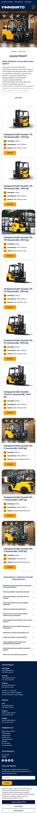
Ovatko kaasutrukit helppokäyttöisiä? (14, 609)
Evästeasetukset (7, 745)
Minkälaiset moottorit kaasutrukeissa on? (16, 633)
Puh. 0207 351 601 (7, 672)
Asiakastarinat (6, 735)
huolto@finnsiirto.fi (8, 705)
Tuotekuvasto (6, 737)
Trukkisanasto (6, 733)
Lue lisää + (18, 98)
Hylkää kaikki (18, 806)
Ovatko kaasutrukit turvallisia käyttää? (15, 637)
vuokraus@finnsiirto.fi (8, 685)
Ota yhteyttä (5, 755)
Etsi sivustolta (6, 743)
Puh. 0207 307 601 (7, 715)
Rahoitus (4, 741)
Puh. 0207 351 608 (7, 680)
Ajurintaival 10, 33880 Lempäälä (12, 692)
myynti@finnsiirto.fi (8, 670)
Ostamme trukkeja (7, 2)
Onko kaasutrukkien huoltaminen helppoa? (16, 592)
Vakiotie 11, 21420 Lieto (9, 690)
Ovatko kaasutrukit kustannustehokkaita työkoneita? (15, 603)
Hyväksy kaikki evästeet (18, 802)
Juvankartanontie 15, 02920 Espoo (12, 694)
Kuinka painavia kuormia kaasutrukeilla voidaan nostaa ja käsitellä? (15, 614)
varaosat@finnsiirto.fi (8, 678)
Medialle (4, 757)
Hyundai (13, 51)
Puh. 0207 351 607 (7, 707)
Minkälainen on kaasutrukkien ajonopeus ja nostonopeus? (16, 627)
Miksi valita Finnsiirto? (8, 731)
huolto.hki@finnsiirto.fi (9, 720)
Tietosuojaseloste (7, 739)
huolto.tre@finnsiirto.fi (9, 713)
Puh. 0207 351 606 (7, 687)
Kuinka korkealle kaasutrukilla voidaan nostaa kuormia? (17, 621)
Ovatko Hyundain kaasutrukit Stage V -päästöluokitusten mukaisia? (15, 643)
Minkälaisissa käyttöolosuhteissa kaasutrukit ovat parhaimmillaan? (17, 586)
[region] (18, 799)
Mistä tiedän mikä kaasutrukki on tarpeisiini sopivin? (16, 649)
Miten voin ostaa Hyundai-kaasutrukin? (15, 654)
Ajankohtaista (18, 2)
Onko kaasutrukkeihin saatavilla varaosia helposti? (16, 597)
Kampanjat (28, 2)
